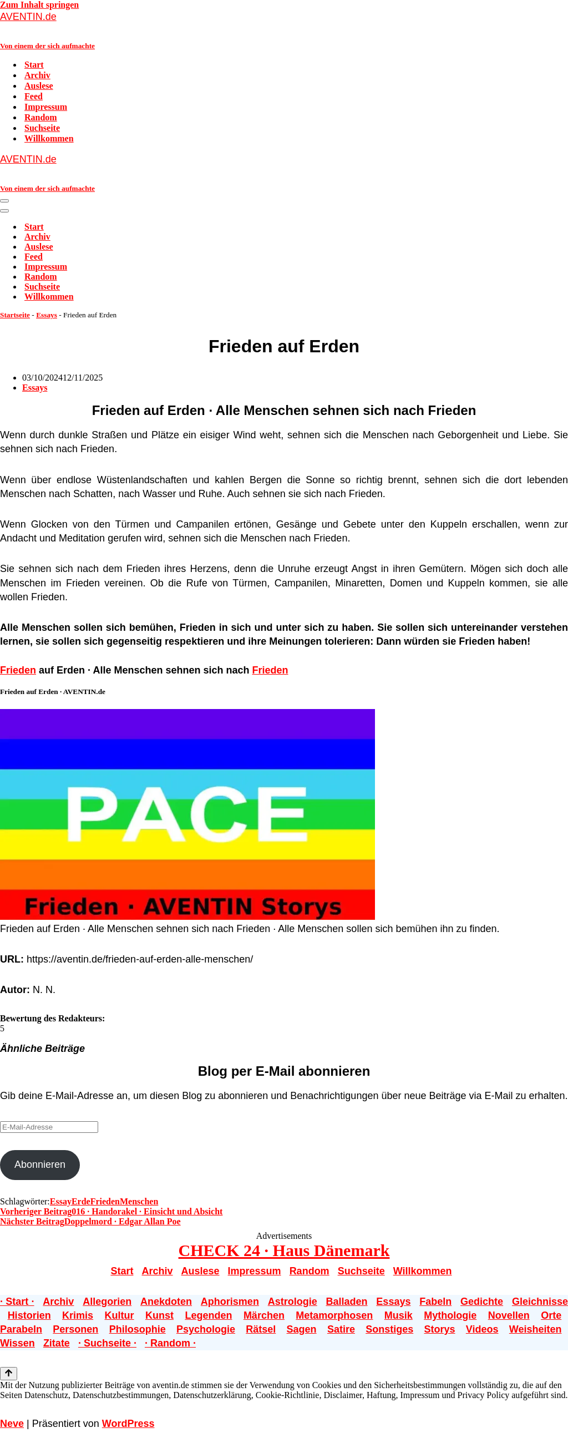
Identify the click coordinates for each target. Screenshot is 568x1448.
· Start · (17, 1301)
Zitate (56, 1343)
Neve (12, 1423)
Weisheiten (535, 1329)
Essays (46, 315)
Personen (75, 1329)
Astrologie (292, 1301)
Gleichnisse (540, 1301)
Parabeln (21, 1329)
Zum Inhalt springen (39, 4)
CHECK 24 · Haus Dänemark (284, 1250)
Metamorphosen (334, 1315)
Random (40, 117)
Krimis (77, 1315)
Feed (33, 96)
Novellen (509, 1315)
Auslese (38, 85)
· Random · (170, 1343)
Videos (482, 1329)
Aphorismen (230, 1301)
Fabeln (435, 1301)
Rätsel (261, 1329)
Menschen (139, 1201)
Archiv (37, 75)
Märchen (264, 1315)
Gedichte (481, 1301)
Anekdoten (166, 1301)
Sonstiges (389, 1329)
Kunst (159, 1315)
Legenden (208, 1315)
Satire (341, 1329)
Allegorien (107, 1301)
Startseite (15, 315)
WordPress (128, 1423)
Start (34, 64)
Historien (29, 1315)
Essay (61, 1201)
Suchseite (42, 128)
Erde (81, 1201)
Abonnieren (39, 1164)
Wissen (17, 1343)
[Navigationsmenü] (4, 200)
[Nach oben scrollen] (8, 1373)
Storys (439, 1329)
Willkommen (49, 138)
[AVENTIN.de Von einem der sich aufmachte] (284, 30)
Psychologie (205, 1329)
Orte (551, 1315)
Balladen (347, 1301)
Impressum (45, 107)
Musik (398, 1315)
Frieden (18, 670)
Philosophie (137, 1329)
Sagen (302, 1329)
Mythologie (450, 1315)
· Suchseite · (107, 1343)
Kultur (119, 1315)
